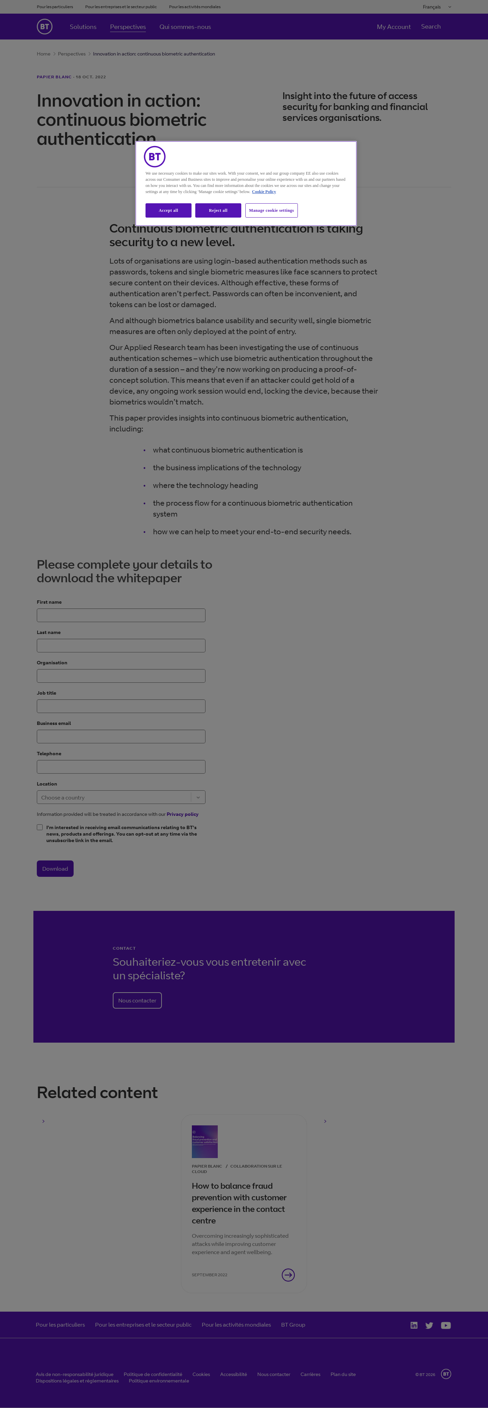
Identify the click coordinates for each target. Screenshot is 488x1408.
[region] (246, 183)
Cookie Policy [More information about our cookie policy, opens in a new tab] (264, 191)
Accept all (168, 210)
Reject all (218, 210)
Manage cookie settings (271, 210)
